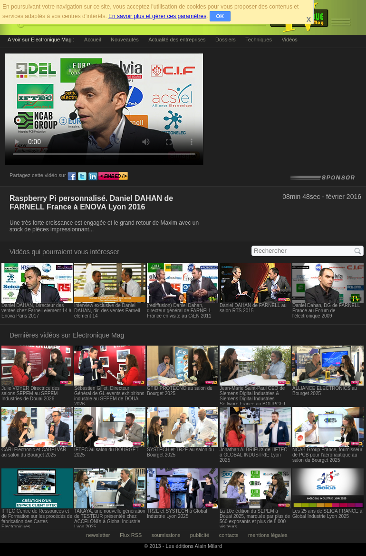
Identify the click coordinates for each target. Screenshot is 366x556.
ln (92, 176)
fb (72, 176)
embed (113, 176)
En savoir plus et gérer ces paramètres (157, 16)
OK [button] (220, 16)
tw (82, 176)
